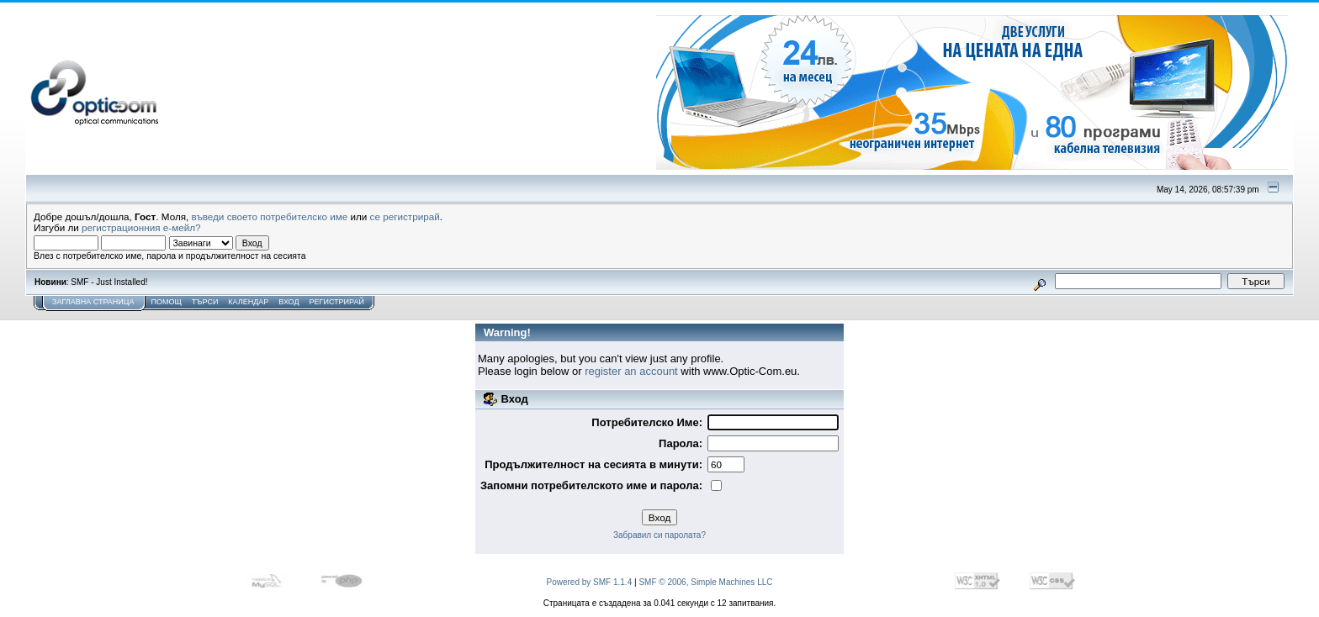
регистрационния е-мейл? (141, 227)
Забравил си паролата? (659, 535)
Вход (288, 302)
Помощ (166, 302)
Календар (248, 302)
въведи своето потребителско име (270, 216)
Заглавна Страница (93, 302)
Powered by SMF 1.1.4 (590, 582)
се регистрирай (405, 216)
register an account (631, 371)
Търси (205, 302)
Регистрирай (337, 302)
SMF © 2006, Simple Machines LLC (705, 582)
